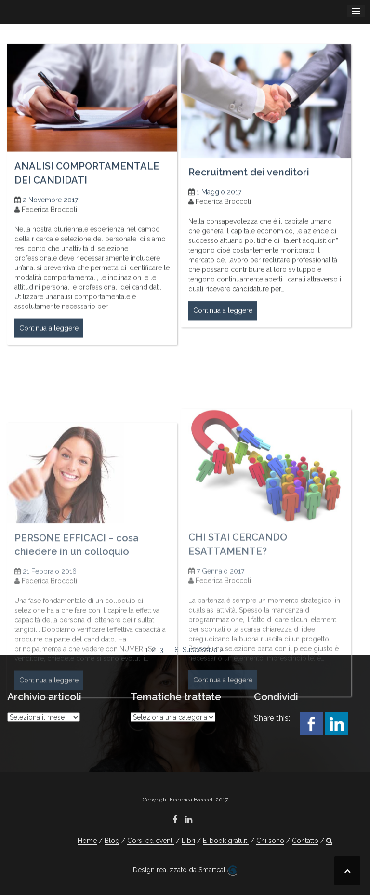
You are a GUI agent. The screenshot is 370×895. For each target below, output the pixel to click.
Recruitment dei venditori (248, 180)
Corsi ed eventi (150, 840)
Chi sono (270, 840)
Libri (188, 840)
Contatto (305, 840)
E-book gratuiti (226, 840)
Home (87, 840)
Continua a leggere (49, 336)
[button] (329, 841)
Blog (112, 840)
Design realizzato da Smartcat (185, 870)
